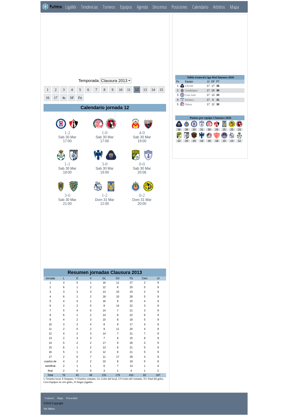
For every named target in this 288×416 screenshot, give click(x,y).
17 (55, 98)
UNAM (189, 85)
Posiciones (179, 7)
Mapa (234, 7)
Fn (80, 98)
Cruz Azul (190, 95)
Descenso (160, 7)
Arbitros (219, 7)
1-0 (104, 136)
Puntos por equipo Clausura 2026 (210, 117)
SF (72, 98)
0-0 (142, 168)
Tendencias (89, 7)
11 (128, 90)
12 (137, 90)
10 (120, 90)
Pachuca (189, 99)
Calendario (200, 7)
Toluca (188, 104)
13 (145, 90)
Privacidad (71, 398)
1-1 (67, 168)
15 (161, 90)
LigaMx (70, 7)
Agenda (142, 7)
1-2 (67, 136)
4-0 (142, 136)
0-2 (142, 199)
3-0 (104, 168)
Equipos (126, 7)
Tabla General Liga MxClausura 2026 (210, 77)
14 (153, 90)
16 (47, 98)
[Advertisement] (105, 44)
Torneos (109, 7)
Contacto (49, 398)
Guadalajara (191, 90)
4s (63, 98)
